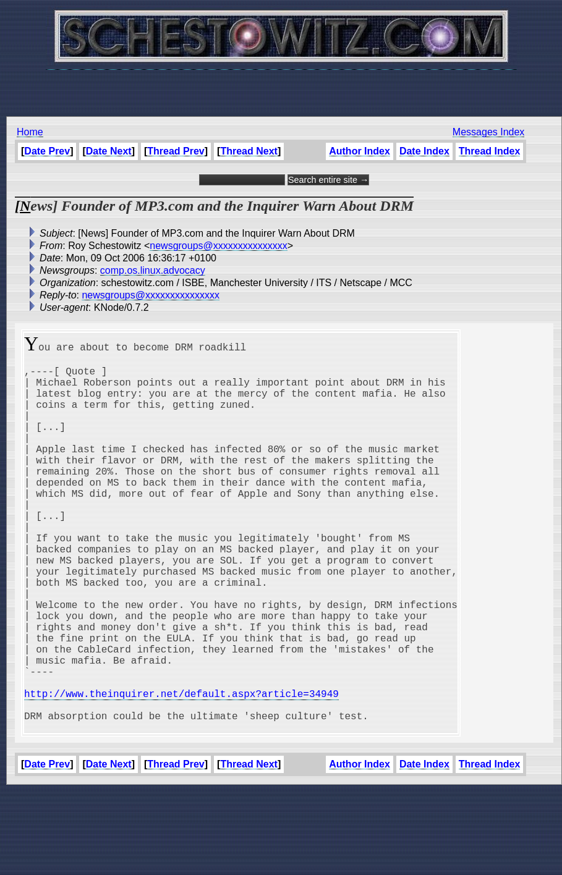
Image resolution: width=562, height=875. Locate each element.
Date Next (109, 151)
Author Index (359, 151)
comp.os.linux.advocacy (152, 270)
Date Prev (47, 151)
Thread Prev (175, 151)
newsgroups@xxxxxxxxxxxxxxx (218, 245)
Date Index (424, 151)
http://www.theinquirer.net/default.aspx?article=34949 (181, 770)
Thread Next (248, 151)
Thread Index (490, 151)
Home (30, 132)
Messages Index (489, 132)
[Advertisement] (281, 86)
